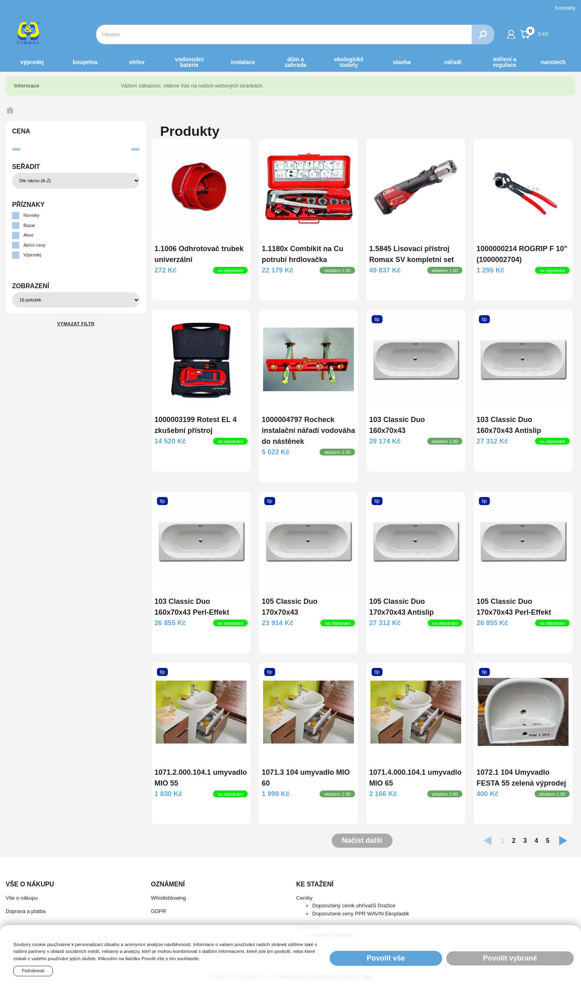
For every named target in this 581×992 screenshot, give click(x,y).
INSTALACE (243, 62)
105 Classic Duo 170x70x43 (290, 606)
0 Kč (534, 33)
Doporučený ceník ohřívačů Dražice (353, 906)
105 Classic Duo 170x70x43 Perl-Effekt (514, 606)
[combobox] (284, 34)
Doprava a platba (26, 911)
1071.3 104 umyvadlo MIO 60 (306, 777)
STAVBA (402, 62)
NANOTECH (553, 62)
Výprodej (32, 62)
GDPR (158, 911)
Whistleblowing (168, 898)
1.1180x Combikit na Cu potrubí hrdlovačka (302, 254)
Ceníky (304, 898)
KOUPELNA (85, 62)
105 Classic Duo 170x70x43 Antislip (401, 606)
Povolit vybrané (510, 958)
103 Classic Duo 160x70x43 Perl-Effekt (192, 606)
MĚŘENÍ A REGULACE (504, 62)
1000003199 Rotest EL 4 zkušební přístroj (196, 425)
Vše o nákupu (22, 898)
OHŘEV (136, 62)
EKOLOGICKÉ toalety (349, 62)
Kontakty (565, 8)
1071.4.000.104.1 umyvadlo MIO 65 (415, 777)
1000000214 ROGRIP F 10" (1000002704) (522, 254)
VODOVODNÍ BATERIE (189, 62)
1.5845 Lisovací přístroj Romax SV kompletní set (411, 254)
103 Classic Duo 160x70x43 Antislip (509, 425)
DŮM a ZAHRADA (295, 62)
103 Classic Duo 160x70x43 (397, 425)
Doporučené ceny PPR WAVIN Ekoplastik (360, 914)
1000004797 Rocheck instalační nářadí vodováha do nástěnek (308, 430)
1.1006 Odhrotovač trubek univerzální (199, 254)
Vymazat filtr (75, 323)
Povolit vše (386, 958)
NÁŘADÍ (452, 62)
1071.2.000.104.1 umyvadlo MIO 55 (201, 777)
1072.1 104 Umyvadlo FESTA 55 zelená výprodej (521, 777)
